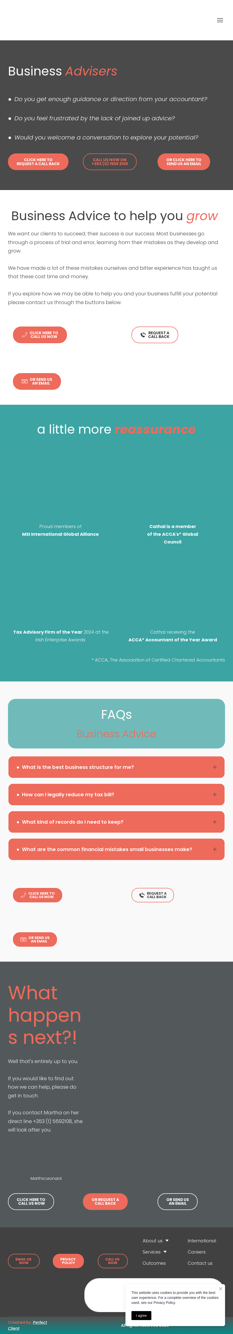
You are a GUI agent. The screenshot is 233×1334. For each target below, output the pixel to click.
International (202, 1241)
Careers (197, 1252)
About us (153, 1241)
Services (152, 1252)
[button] (38, 161)
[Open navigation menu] (220, 20)
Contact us (200, 1263)
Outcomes (154, 1263)
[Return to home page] (68, 20)
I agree (141, 1316)
